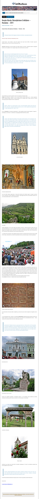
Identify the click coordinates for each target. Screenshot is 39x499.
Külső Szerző (7, 25)
